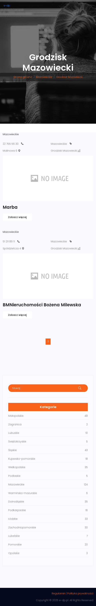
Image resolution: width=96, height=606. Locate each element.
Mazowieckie (44, 77)
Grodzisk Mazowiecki (69, 77)
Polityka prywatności (80, 593)
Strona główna (22, 77)
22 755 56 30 (10, 144)
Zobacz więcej (17, 217)
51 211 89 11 (9, 241)
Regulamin (58, 593)
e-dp (7, 5)
